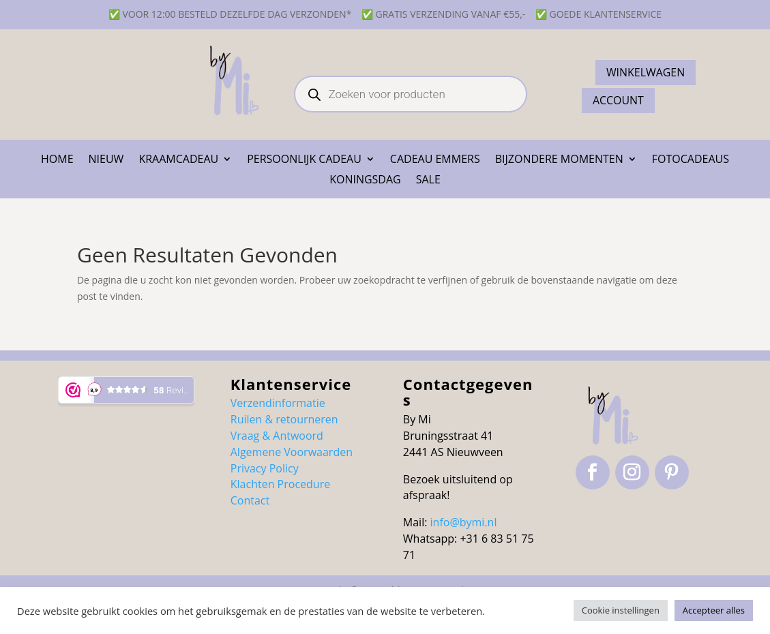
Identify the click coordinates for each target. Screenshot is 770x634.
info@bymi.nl (463, 522)
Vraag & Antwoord (277, 435)
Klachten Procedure (280, 484)
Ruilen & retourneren (284, 419)
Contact (250, 500)
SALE (428, 181)
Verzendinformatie (278, 402)
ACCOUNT (618, 100)
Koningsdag (365, 181)
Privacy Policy (265, 468)
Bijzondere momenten (559, 160)
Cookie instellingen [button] (621, 610)
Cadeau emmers (435, 160)
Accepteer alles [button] (714, 610)
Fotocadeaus (690, 160)
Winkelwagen (645, 72)
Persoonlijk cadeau (304, 160)
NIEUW (106, 160)
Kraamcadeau (178, 160)
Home (57, 160)
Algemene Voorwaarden (292, 451)
